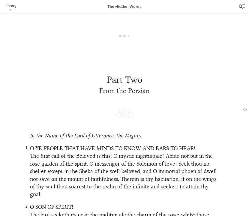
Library (10, 6)
